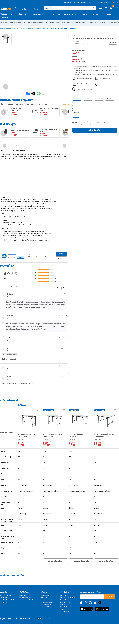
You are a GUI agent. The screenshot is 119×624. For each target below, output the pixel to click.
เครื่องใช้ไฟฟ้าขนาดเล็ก (15, 23)
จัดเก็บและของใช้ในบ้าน (39, 23)
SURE (74, 36)
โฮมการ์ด (68, 2)
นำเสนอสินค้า (63, 607)
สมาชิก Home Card (25, 595)
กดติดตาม (20, 257)
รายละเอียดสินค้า (7, 146)
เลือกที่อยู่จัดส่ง (20, 9)
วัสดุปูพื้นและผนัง (91, 23)
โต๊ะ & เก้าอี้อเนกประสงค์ (26, 29)
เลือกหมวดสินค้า (7, 14)
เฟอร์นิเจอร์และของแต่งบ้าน (53, 23)
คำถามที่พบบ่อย (4, 598)
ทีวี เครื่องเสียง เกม (27, 23)
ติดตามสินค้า (3, 602)
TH (114, 2)
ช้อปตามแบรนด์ (38, 14)
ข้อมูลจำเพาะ (20, 146)
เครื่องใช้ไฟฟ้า (3, 23)
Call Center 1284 (65, 612)
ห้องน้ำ (72, 23)
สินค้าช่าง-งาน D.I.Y (70, 14)
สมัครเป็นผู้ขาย (79, 2)
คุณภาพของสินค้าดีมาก (9, 383)
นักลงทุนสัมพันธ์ (64, 600)
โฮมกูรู (85, 14)
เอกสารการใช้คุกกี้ (46, 605)
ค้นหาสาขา (91, 2)
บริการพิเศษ (4, 17)
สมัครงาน (62, 605)
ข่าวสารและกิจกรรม (65, 602)
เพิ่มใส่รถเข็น (94, 130)
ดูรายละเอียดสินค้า (55, 561)
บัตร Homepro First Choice (27, 600)
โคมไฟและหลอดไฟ (101, 23)
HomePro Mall (54, 14)
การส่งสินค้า (44, 598)
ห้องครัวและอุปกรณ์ (80, 23)
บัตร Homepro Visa (25, 598)
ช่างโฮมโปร (96, 14)
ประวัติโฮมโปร (64, 595)
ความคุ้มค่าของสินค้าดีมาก (9, 355)
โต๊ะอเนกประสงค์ (41, 29)
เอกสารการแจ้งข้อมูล (47, 602)
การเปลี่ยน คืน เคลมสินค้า (7, 600)
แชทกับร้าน (61, 258)
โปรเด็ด (108, 14)
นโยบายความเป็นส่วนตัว (48, 600)
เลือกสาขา (36, 9)
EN (118, 2)
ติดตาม (109, 596)
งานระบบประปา (66, 23)
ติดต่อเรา (62, 609)
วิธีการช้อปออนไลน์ (5, 595)
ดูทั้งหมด (65, 105)
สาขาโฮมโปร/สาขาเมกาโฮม (67, 598)
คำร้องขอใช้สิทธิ (45, 607)
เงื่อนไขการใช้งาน (46, 595)
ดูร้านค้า (61, 254)
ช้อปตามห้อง (23, 14)
